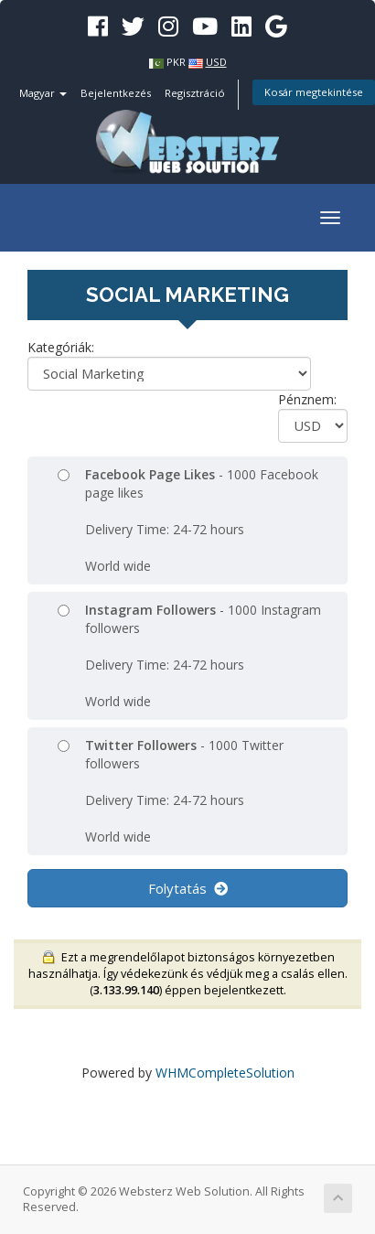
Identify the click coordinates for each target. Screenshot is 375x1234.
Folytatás (188, 888)
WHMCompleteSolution (225, 1072)
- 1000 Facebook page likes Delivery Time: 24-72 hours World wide (188, 520)
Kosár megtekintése (313, 92)
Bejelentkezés (115, 93)
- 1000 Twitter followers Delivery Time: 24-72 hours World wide (171, 790)
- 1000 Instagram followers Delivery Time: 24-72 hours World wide (189, 655)
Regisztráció (195, 93)
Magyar (43, 93)
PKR (176, 62)
